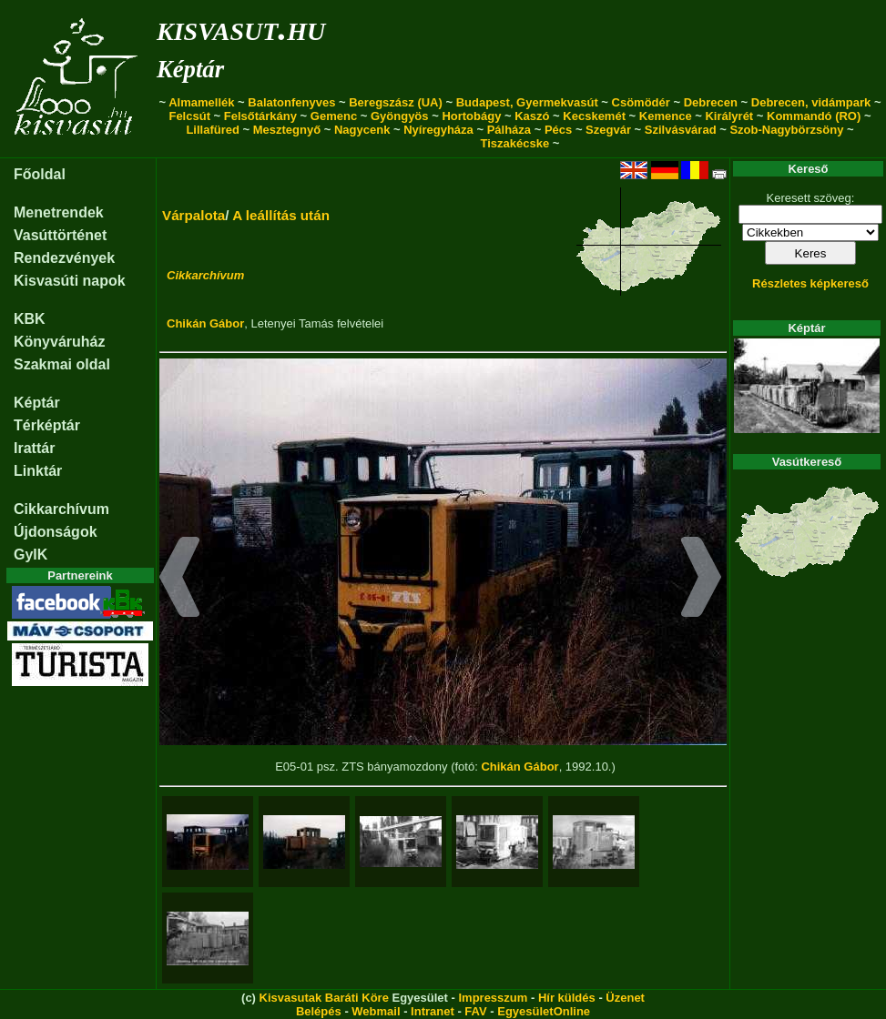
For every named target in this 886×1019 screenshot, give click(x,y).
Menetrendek (59, 212)
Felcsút (189, 116)
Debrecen (711, 102)
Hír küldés (567, 997)
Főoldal (40, 174)
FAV (475, 1011)
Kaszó (531, 116)
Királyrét (729, 116)
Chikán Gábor (205, 323)
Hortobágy (471, 116)
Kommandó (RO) (814, 116)
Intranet (432, 1011)
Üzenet (625, 997)
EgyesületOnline (543, 1011)
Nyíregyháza (438, 129)
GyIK (30, 554)
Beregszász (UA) (396, 102)
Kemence (665, 116)
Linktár (38, 471)
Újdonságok (55, 532)
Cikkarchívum (61, 509)
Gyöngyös (400, 116)
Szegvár (608, 129)
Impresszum (492, 997)
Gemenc (334, 116)
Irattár (34, 448)
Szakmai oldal (62, 364)
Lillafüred (212, 129)
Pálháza (509, 129)
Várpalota (193, 215)
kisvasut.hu (241, 27)
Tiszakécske (515, 143)
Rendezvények (64, 258)
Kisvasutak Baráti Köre (324, 997)
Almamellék (201, 102)
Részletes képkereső (810, 283)
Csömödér (641, 102)
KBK (30, 319)
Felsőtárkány (260, 116)
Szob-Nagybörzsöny (786, 129)
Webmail (375, 1011)
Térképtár (47, 425)
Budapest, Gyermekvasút (527, 102)
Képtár (190, 69)
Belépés (318, 1011)
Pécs (558, 129)
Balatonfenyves (291, 102)
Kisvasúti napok (70, 280)
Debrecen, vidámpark (811, 102)
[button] (179, 579)
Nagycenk (362, 129)
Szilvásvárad (681, 129)
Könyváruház (59, 341)
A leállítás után (281, 215)
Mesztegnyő (287, 129)
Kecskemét (594, 116)
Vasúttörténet (60, 235)
